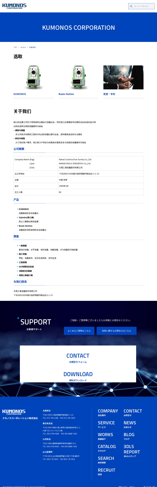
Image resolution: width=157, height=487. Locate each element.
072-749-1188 (52, 411)
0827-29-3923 (52, 453)
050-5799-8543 (53, 440)
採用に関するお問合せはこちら (116, 330)
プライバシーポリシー (127, 480)
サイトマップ (149, 480)
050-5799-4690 (53, 427)
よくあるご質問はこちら (79, 330)
